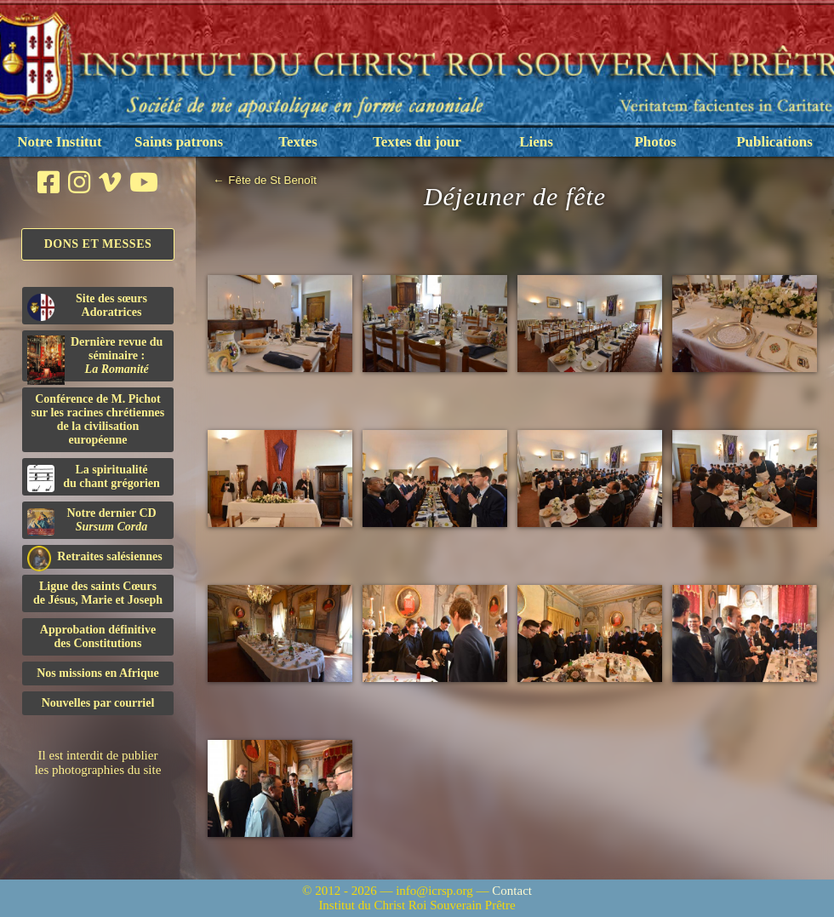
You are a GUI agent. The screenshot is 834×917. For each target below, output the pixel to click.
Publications (774, 142)
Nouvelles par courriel (98, 702)
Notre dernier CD (92, 521)
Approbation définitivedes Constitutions (98, 636)
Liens (536, 142)
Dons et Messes (98, 244)
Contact (512, 890)
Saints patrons (178, 142)
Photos (655, 142)
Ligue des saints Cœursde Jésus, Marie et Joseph (98, 593)
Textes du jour (417, 142)
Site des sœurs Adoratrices (87, 306)
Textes (297, 142)
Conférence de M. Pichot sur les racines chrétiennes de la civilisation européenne (97, 419)
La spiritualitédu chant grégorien (93, 477)
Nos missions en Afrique (98, 673)
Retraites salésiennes (95, 557)
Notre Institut (59, 142)
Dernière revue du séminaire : (95, 358)
